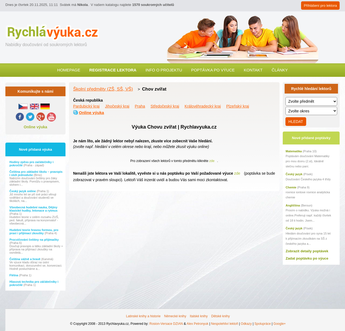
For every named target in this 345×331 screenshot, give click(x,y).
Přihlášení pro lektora (320, 6)
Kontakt (253, 70)
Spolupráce (262, 324)
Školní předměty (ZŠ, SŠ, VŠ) (103, 89)
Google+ (279, 324)
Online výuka (35, 127)
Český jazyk (294, 174)
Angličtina (293, 205)
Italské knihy (199, 316)
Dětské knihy (220, 316)
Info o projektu (164, 70)
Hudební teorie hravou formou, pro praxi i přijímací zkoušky (33, 231)
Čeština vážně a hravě (25, 259)
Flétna (14, 275)
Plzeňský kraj (237, 106)
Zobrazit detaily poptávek (307, 251)
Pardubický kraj (86, 106)
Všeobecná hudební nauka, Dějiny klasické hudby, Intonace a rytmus (33, 209)
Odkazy (246, 324)
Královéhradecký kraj (203, 106)
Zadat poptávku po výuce (307, 258)
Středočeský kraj (164, 106)
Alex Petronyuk (197, 324)
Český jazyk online (23, 191)
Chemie (291, 187)
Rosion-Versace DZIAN (166, 324)
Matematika (294, 151)
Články (280, 70)
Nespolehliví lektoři (224, 324)
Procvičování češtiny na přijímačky (34, 239)
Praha (140, 106)
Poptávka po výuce (213, 70)
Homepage (68, 70)
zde (211, 161)
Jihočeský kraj (117, 106)
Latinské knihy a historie (143, 316)
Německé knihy (175, 316)
